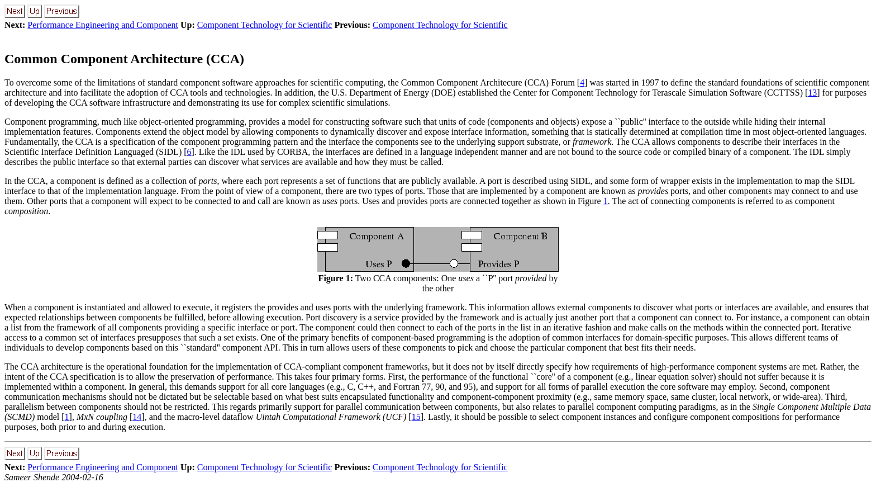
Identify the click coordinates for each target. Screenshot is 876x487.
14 (136, 417)
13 (812, 92)
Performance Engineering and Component (102, 25)
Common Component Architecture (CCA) (124, 58)
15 (416, 417)
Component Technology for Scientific (264, 25)
